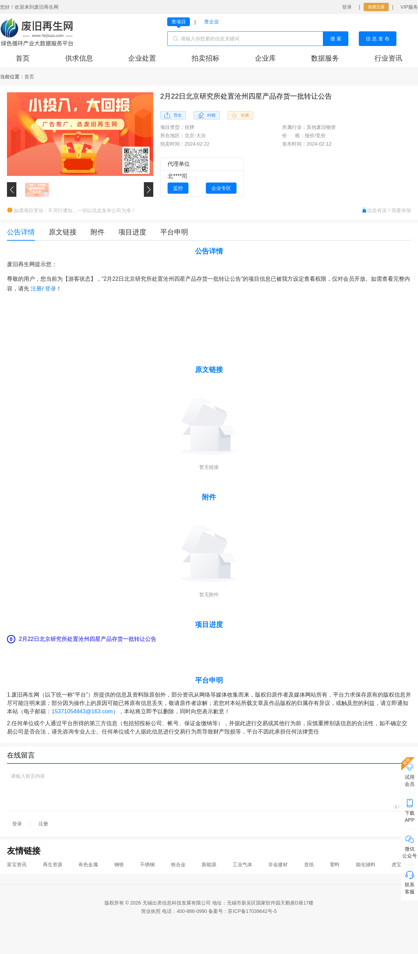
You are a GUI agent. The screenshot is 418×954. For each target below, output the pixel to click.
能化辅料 (366, 864)
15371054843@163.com (82, 711)
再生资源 (52, 864)
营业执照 (151, 911)
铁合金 (178, 864)
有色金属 (88, 864)
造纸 (309, 864)
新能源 (209, 864)
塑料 (335, 864)
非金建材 (278, 864)
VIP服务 (409, 7)
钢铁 (119, 864)
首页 (23, 58)
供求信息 (79, 58)
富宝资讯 (16, 864)
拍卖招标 (205, 58)
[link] (29, 76)
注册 (36, 289)
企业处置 (142, 58)
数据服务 (325, 58)
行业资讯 (388, 58)
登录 (347, 7)
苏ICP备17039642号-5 (252, 911)
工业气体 (242, 864)
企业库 (265, 58)
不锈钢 (147, 864)
